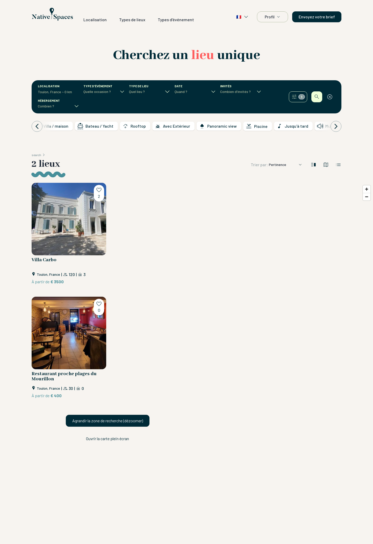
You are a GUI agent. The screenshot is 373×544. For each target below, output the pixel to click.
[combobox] (55, 92)
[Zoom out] (366, 196)
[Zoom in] (366, 189)
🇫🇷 (242, 16)
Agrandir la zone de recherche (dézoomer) (107, 420)
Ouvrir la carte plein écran (107, 438)
